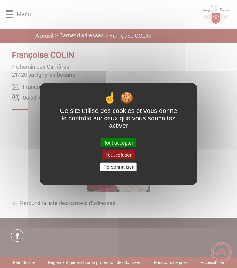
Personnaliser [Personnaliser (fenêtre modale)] (118, 167)
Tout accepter (118, 142)
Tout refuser (118, 154)
